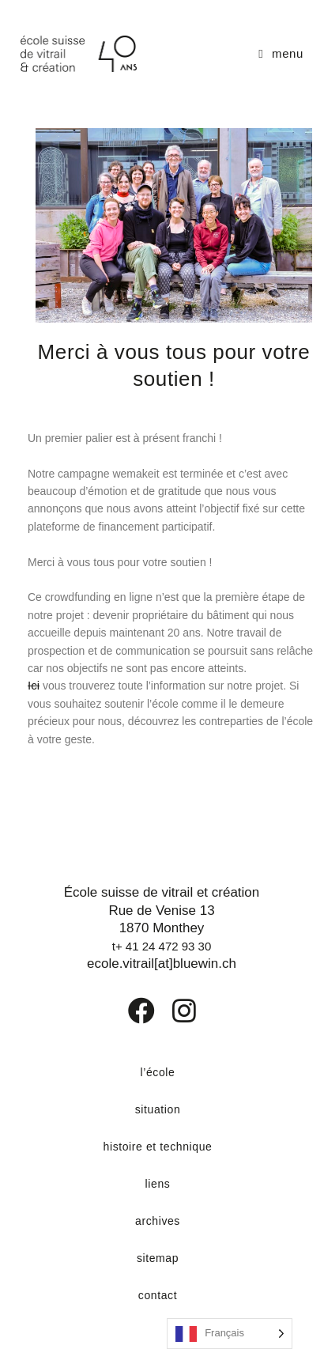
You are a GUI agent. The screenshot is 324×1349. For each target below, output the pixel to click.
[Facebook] (130, 1010)
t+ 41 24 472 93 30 (162, 946)
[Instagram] (173, 1010)
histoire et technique (158, 1146)
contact (157, 1295)
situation (158, 1109)
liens (158, 1183)
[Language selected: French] (229, 1333)
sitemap (158, 1258)
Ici (34, 685)
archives (157, 1221)
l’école (158, 1072)
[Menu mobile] (280, 53)
